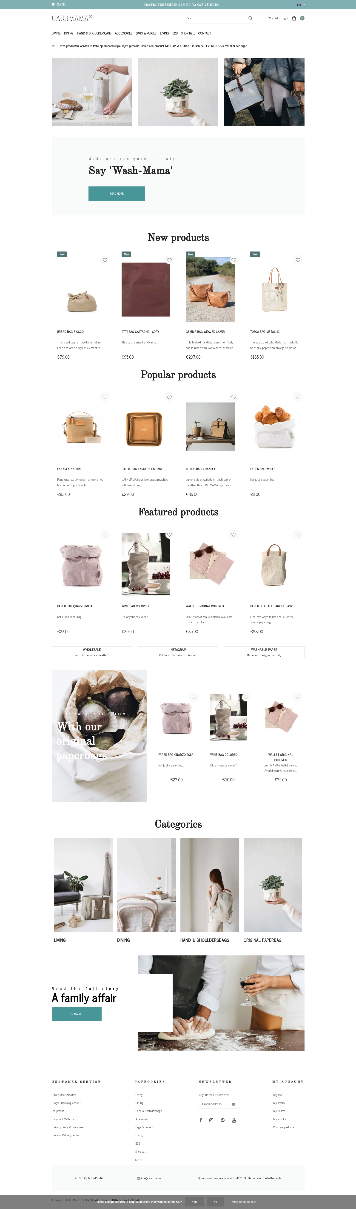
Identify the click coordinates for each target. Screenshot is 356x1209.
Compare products (283, 1127)
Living (56, 33)
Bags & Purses (146, 33)
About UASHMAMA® (64, 1094)
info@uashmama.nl (150, 1178)
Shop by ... (188, 33)
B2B (174, 33)
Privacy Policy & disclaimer (68, 1127)
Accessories (123, 33)
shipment (58, 1110)
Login (285, 18)
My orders (279, 1102)
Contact (204, 33)
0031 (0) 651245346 (89, 1178)
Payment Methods (63, 1119)
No (215, 1201)
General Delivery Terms (66, 1135)
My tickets (279, 1110)
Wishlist (273, 18)
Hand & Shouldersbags (94, 33)
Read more (116, 193)
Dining (68, 33)
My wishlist (280, 1119)
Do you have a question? (67, 1102)
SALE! (138, 1159)
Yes (194, 1201)
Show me (76, 1014)
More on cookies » (244, 1201)
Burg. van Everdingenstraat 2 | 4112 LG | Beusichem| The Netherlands (239, 1178)
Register (277, 1094)
